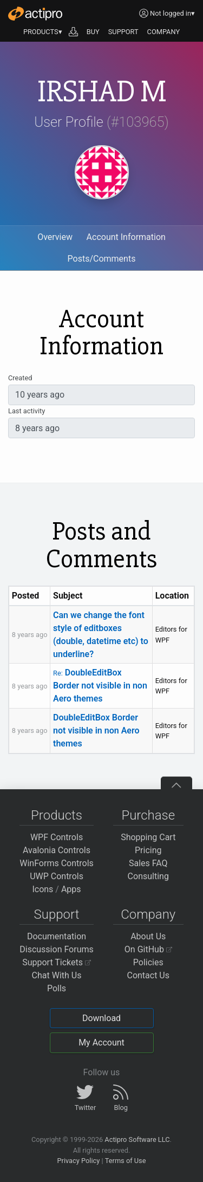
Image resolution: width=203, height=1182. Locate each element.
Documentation (56, 936)
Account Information (126, 237)
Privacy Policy (78, 1161)
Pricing (148, 850)
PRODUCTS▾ (42, 32)
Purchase (148, 815)
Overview (55, 237)
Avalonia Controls (56, 850)
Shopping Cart (148, 837)
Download (101, 1018)
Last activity (26, 411)
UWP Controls (56, 876)
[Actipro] (35, 13)
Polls (56, 988)
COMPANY (163, 32)
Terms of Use (125, 1161)
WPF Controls (56, 837)
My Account (101, 1042)
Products (56, 815)
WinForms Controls (56, 863)
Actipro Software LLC (136, 1139)
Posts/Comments (102, 259)
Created (20, 378)
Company (148, 914)
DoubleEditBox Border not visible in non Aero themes (100, 685)
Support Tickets (56, 962)
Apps (71, 889)
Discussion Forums (56, 949)
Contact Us (148, 975)
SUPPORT (123, 32)
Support (57, 914)
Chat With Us (57, 975)
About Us (148, 936)
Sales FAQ (148, 863)
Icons (42, 889)
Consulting (148, 876)
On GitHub (148, 949)
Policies (148, 962)
